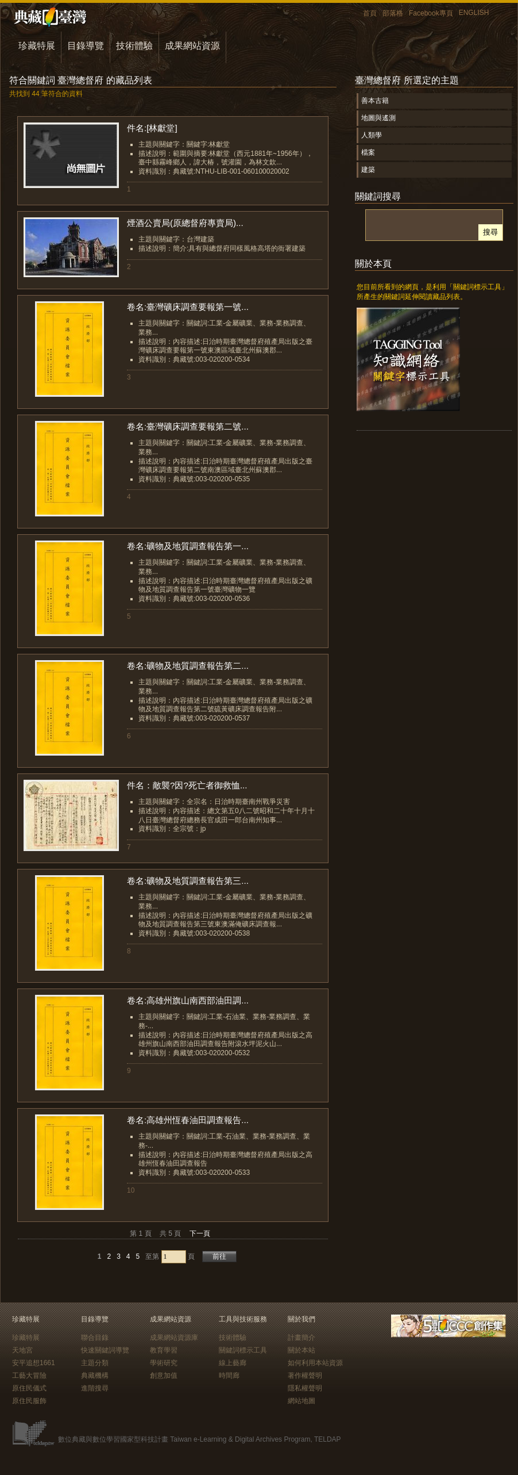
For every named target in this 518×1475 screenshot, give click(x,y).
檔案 (368, 152)
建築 (368, 170)
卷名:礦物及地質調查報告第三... (188, 881)
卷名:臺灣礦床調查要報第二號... (188, 426)
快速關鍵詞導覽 (105, 1350)
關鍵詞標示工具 (243, 1350)
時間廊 (229, 1375)
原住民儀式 (29, 1388)
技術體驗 (134, 46)
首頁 (370, 13)
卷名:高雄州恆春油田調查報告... (188, 1120)
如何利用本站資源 (315, 1363)
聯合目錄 (95, 1338)
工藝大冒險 (29, 1375)
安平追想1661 (33, 1363)
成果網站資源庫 (174, 1338)
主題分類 (95, 1363)
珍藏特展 (36, 46)
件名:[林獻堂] (152, 128)
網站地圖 (301, 1401)
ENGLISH (474, 13)
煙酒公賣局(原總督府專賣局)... (185, 223)
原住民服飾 (29, 1401)
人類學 (371, 135)
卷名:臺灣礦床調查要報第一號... (188, 307)
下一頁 (200, 1233)
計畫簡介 (301, 1338)
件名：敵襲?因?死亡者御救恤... (187, 785)
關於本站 (301, 1350)
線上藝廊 (232, 1363)
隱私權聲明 (305, 1388)
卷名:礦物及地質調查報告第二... (188, 666)
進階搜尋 (95, 1388)
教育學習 (163, 1350)
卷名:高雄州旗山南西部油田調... (188, 1000)
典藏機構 (95, 1375)
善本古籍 (375, 101)
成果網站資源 (192, 46)
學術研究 (163, 1363)
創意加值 (163, 1375)
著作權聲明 (305, 1375)
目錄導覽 (85, 46)
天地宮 (22, 1350)
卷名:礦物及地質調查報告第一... (188, 546)
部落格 (392, 13)
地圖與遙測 (378, 118)
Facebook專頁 (431, 13)
